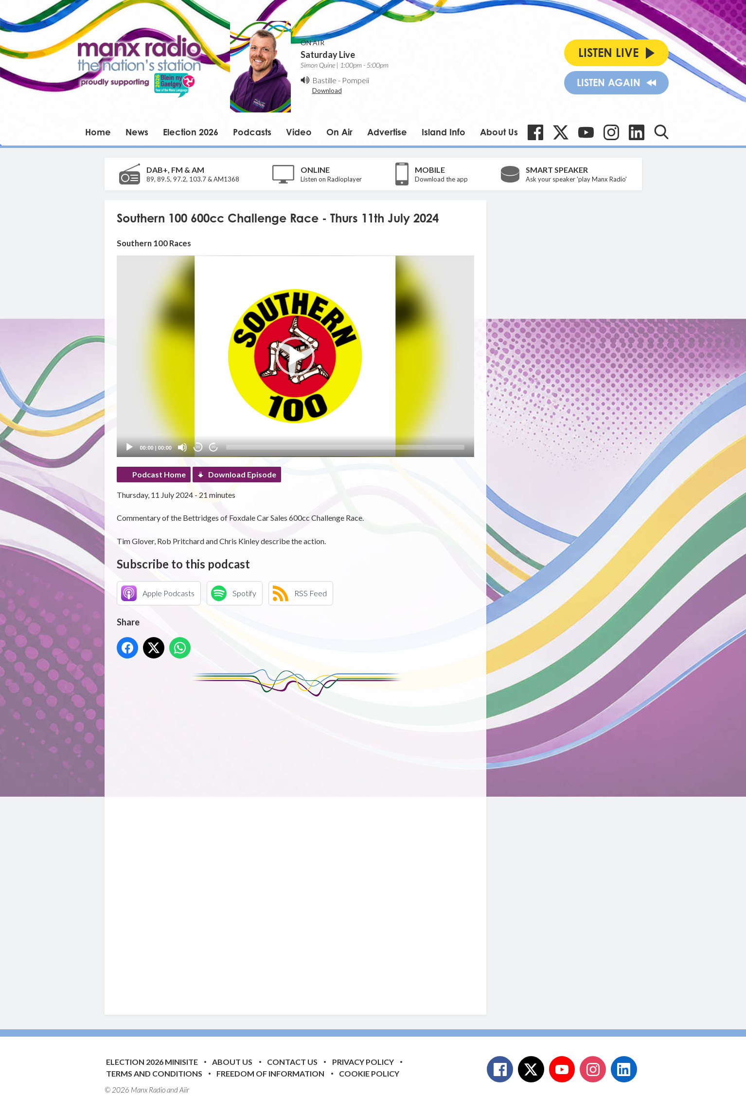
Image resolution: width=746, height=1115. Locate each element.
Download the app (441, 179)
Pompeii (355, 80)
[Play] (129, 447)
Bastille (324, 80)
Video (299, 132)
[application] (295, 356)
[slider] (345, 447)
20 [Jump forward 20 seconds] (214, 447)
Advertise (387, 132)
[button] (295, 356)
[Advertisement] (299, 848)
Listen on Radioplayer (331, 179)
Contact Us (292, 1061)
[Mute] (182, 447)
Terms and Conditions (154, 1073)
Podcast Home (159, 474)
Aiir (184, 1089)
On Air (339, 132)
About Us (499, 132)
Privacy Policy (363, 1061)
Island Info (443, 132)
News (136, 132)
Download (327, 90)
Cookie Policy (369, 1073)
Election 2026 (190, 132)
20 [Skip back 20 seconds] (198, 447)
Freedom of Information (270, 1073)
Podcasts (252, 132)
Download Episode (242, 474)
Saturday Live (328, 54)
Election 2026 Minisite (152, 1061)
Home (98, 132)
